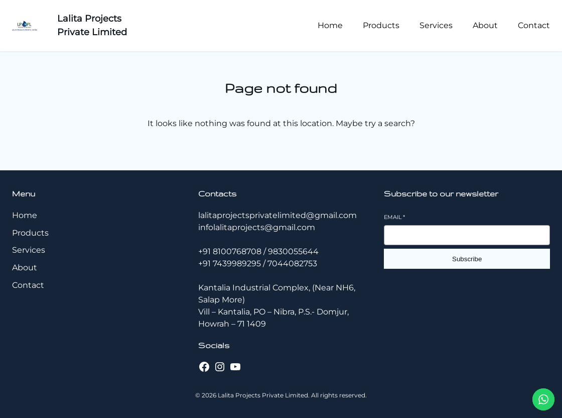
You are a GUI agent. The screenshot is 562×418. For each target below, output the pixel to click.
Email (394, 217)
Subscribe (467, 259)
